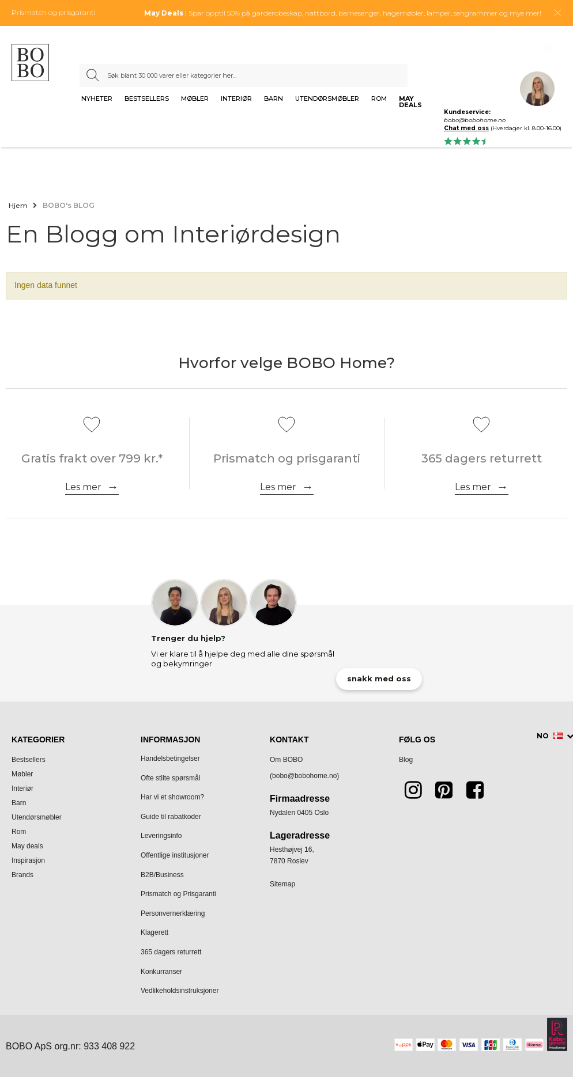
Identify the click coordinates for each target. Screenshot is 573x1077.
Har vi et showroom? (172, 797)
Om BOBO (286, 760)
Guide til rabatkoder (171, 817)
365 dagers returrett (171, 952)
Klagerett (154, 932)
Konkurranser (161, 972)
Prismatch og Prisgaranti (178, 894)
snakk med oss (379, 678)
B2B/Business (162, 875)
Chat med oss (466, 127)
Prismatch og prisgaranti (54, 12)
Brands (22, 875)
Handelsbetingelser (170, 758)
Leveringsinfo (161, 836)
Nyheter (96, 99)
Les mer (83, 486)
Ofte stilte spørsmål (170, 778)
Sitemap (282, 884)
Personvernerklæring (173, 913)
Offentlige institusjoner (175, 855)
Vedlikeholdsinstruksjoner (179, 991)
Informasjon (170, 739)
